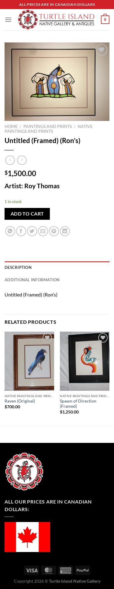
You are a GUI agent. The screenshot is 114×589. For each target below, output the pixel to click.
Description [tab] (18, 267)
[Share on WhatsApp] (10, 231)
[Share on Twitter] (32, 231)
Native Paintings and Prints (49, 129)
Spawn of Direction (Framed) (78, 404)
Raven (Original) (20, 401)
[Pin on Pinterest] (54, 231)
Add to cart (27, 213)
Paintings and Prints (47, 126)
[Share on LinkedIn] (65, 231)
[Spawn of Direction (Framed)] (84, 361)
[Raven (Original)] (29, 361)
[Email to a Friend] (43, 231)
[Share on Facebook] (21, 231)
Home (11, 126)
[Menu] (8, 19)
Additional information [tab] (32, 279)
